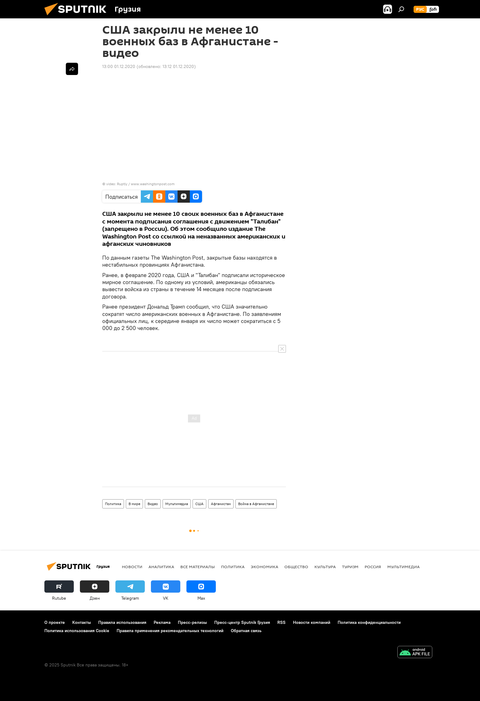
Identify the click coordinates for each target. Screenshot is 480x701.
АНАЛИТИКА (161, 566)
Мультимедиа (176, 503)
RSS (281, 622)
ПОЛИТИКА (233, 566)
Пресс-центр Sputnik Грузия (242, 622)
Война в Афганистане (256, 503)
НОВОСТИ (132, 566)
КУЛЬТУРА (325, 566)
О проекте (54, 622)
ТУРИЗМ (350, 566)
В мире (134, 503)
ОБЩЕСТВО (296, 566)
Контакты (81, 622)
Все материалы (197, 566)
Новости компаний (311, 622)
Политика (113, 503)
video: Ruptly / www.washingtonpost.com (140, 184)
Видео (153, 503)
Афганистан (221, 503)
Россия (373, 566)
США (199, 503)
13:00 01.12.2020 (118, 66)
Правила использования (122, 622)
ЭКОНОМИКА (264, 566)
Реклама (162, 622)
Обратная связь (246, 630)
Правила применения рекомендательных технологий (170, 630)
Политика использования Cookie (76, 630)
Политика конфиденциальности (369, 622)
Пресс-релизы (192, 622)
